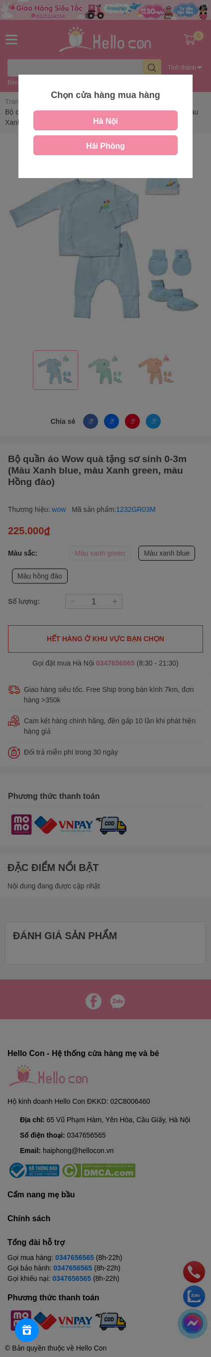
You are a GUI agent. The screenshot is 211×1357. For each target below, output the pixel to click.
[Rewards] (27, 1330)
